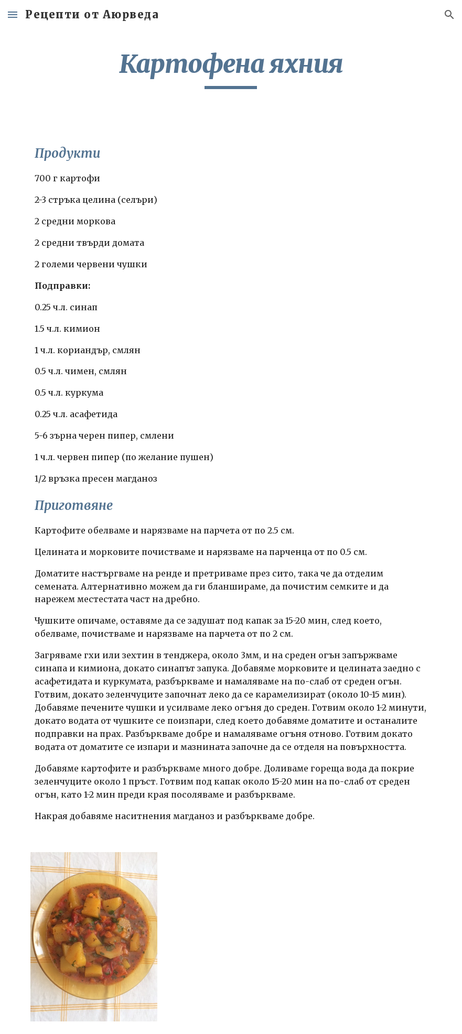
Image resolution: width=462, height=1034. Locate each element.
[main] (231, 68)
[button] (12, 14)
